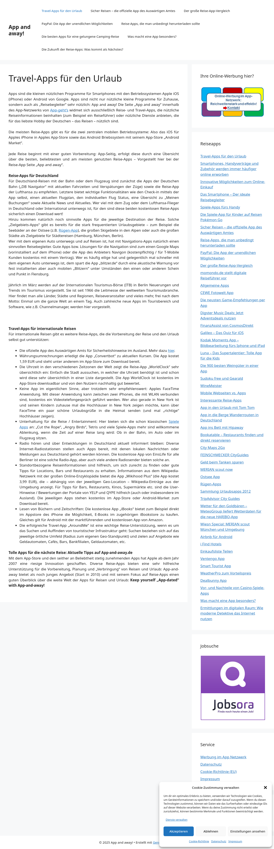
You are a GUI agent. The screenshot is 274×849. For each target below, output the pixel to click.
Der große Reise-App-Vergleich (207, 11)
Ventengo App (212, 558)
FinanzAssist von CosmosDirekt (226, 325)
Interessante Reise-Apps (220, 400)
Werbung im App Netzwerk (223, 756)
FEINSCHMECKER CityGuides (224, 454)
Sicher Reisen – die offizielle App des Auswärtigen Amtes (133, 11)
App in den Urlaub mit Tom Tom (227, 407)
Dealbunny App (213, 580)
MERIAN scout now (216, 469)
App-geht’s (59, 110)
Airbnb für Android (216, 536)
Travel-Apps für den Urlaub (62, 11)
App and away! (19, 30)
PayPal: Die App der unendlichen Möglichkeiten (77, 23)
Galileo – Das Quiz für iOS (222, 332)
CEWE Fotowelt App (217, 292)
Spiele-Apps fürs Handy (220, 207)
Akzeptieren (178, 831)
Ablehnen (211, 831)
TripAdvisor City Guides (220, 498)
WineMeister (211, 385)
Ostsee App (210, 476)
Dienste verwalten (177, 820)
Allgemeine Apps (214, 285)
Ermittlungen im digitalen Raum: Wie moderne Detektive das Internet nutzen (231, 613)
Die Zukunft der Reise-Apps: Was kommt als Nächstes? (82, 49)
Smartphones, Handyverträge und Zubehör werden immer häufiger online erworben (229, 169)
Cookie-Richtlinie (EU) (218, 771)
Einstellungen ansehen (247, 831)
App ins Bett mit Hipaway (221, 427)
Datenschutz (218, 841)
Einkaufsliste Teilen (216, 551)
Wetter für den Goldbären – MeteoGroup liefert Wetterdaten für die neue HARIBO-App (230, 511)
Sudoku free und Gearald (221, 378)
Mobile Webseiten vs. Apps (223, 392)
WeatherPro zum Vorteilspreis (225, 573)
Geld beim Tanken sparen (222, 462)
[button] (265, 787)
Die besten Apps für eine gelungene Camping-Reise (80, 36)
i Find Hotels (211, 544)
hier (171, 350)
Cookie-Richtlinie (199, 841)
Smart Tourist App (215, 565)
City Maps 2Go (212, 447)
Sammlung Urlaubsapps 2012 (225, 491)
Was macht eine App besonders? (152, 36)
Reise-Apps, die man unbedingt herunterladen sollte (160, 23)
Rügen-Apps (210, 484)
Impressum (235, 841)
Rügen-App (68, 230)
